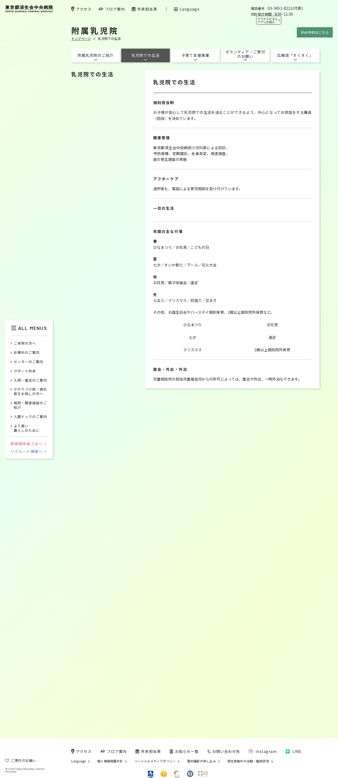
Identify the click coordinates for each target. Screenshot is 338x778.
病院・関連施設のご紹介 (30, 405)
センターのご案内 (28, 362)
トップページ (81, 38)
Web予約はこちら (315, 32)
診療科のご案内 (27, 352)
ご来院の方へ (25, 343)
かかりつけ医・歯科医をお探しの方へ (30, 391)
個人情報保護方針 (110, 761)
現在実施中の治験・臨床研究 (248, 761)
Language (78, 761)
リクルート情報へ (28, 451)
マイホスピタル (267, 20)
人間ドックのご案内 (30, 417)
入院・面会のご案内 (30, 380)
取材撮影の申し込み (201, 761)
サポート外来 (25, 371)
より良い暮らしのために (27, 428)
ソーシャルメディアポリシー (155, 761)
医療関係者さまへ (28, 444)
